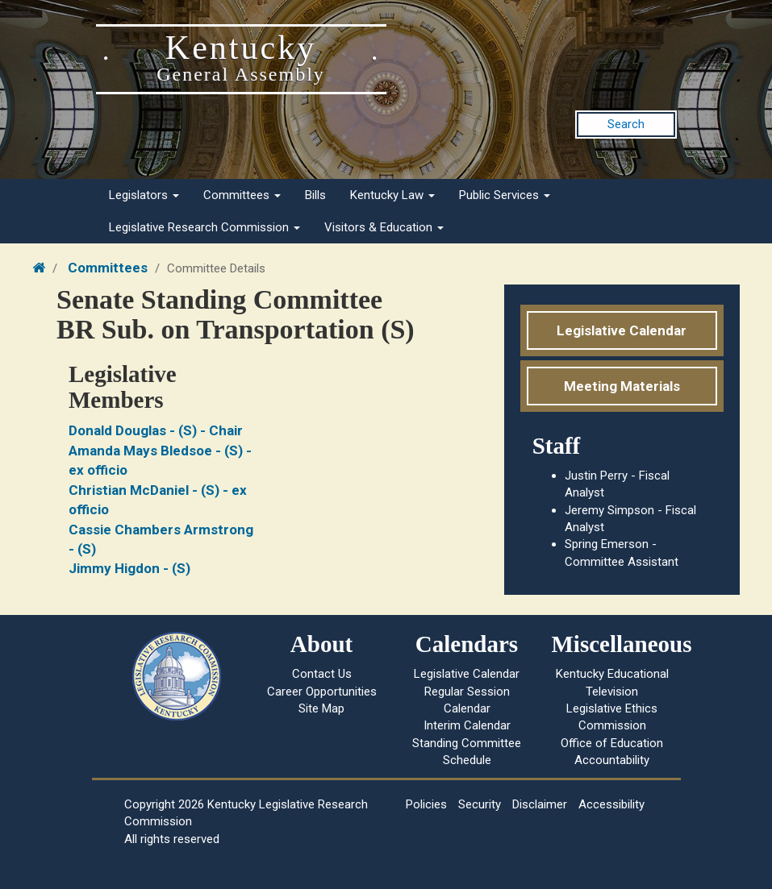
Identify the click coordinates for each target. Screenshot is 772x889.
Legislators (144, 195)
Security (479, 804)
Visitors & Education (384, 227)
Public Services (504, 195)
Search (626, 124)
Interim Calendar (467, 725)
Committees (242, 195)
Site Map (321, 708)
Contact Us (322, 674)
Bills (315, 195)
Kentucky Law (392, 195)
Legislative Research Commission (204, 227)
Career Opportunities (322, 691)
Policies (426, 804)
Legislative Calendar (621, 330)
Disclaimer (539, 804)
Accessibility (611, 804)
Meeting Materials (622, 386)
